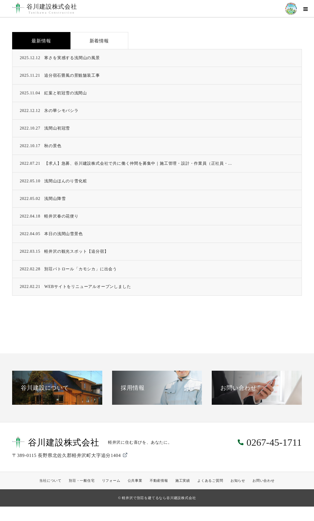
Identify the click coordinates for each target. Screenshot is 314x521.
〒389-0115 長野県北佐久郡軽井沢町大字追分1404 (70, 455)
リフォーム (111, 481)
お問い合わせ (263, 481)
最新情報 (41, 40)
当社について (50, 481)
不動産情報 (159, 481)
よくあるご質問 (210, 481)
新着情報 (99, 40)
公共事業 (135, 481)
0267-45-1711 (274, 442)
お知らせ (238, 481)
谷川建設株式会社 (52, 8)
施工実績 (182, 481)
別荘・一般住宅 (82, 481)
